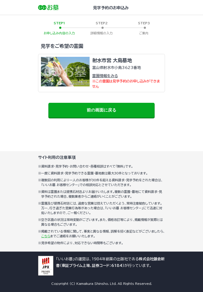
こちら (45, 236)
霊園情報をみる (105, 76)
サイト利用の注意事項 (57, 157)
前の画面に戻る (101, 110)
